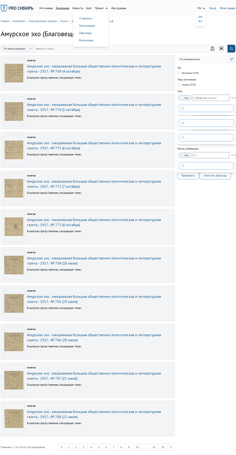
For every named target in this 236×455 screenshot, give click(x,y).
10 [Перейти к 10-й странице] (137, 447)
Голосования (87, 25)
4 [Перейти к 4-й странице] (91, 447)
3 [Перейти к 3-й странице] (83, 447)
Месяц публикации (187, 148)
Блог (89, 8)
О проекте (85, 18)
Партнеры (85, 33)
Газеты (64, 21)
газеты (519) (189, 84)
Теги (179, 91)
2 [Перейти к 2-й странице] (76, 447)
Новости (77, 8)
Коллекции (62, 8)
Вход (212, 8)
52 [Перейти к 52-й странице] (163, 447)
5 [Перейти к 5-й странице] (98, 447)
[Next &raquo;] (170, 447)
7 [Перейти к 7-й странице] (114, 447)
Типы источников (186, 79)
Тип (179, 67)
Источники (46, 8)
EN (200, 17)
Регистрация (227, 8)
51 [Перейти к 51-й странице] (154, 447)
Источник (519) (190, 73)
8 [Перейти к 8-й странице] (121, 447)
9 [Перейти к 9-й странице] (129, 447)
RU (200, 21)
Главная (5, 21)
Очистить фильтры (215, 175)
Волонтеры (86, 40)
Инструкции (118, 8)
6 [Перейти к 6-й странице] (106, 447)
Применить (188, 175)
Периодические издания (43, 21)
